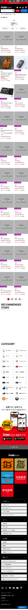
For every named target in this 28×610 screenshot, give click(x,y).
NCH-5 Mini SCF (4, 266)
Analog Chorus (18, 214)
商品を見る (21, 607)
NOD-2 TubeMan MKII (19, 187)
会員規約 (3, 599)
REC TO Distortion (5, 187)
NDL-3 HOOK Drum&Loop (6, 292)
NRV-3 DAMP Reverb (5, 240)
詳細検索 (17, 11)
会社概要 (4, 543)
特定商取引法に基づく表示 (7, 596)
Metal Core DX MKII (19, 266)
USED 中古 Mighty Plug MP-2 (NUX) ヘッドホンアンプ (21, 76)
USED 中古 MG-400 (19, 49)
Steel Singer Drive (19, 131)
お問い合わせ (5, 528)
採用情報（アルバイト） (8, 553)
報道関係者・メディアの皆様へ (9, 531)
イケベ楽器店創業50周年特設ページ (14, 3)
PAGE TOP (15, 448)
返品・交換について (7, 509)
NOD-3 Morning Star (5, 214)
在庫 (12, 29)
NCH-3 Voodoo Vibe (19, 240)
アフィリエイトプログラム (8, 515)
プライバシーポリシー (6, 594)
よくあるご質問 (6, 512)
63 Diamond (3, 162)
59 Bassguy (17, 162)
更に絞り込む (13, 25)
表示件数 (22, 29)
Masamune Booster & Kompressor (7, 132)
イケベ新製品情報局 (7, 565)
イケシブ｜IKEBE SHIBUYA (8, 572)
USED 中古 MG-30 (4, 49)
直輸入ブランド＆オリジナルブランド (10, 580)
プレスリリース (5, 601)
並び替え (5, 29)
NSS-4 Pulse (17, 292)
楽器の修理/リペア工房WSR (8, 577)
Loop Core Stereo (19, 104)
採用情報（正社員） (7, 550)
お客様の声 (5, 524)
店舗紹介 (4, 546)
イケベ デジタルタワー (7, 569)
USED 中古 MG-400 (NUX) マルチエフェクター (7, 105)
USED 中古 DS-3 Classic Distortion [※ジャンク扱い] (7, 75)
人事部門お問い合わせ (7, 534)
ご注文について (6, 506)
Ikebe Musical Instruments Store (9, 562)
